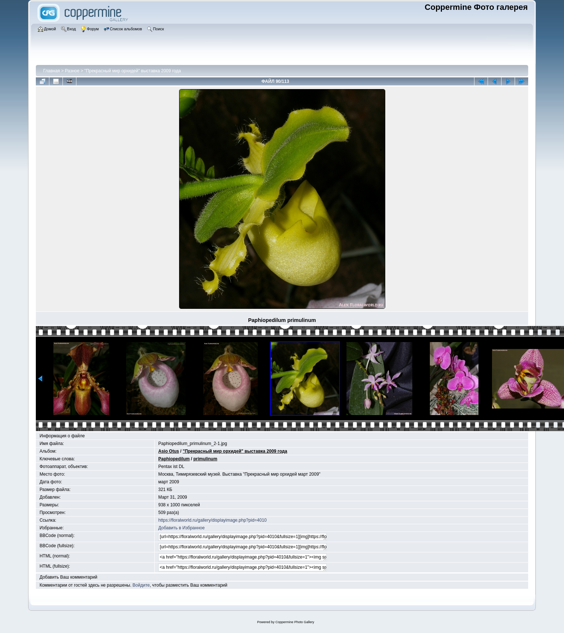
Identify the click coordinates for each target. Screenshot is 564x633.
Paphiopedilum (174, 458)
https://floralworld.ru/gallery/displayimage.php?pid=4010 (212, 520)
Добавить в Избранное (181, 527)
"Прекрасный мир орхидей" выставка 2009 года (132, 70)
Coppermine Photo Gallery (294, 622)
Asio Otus (168, 451)
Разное (72, 70)
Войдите (141, 585)
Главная (51, 70)
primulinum (205, 458)
